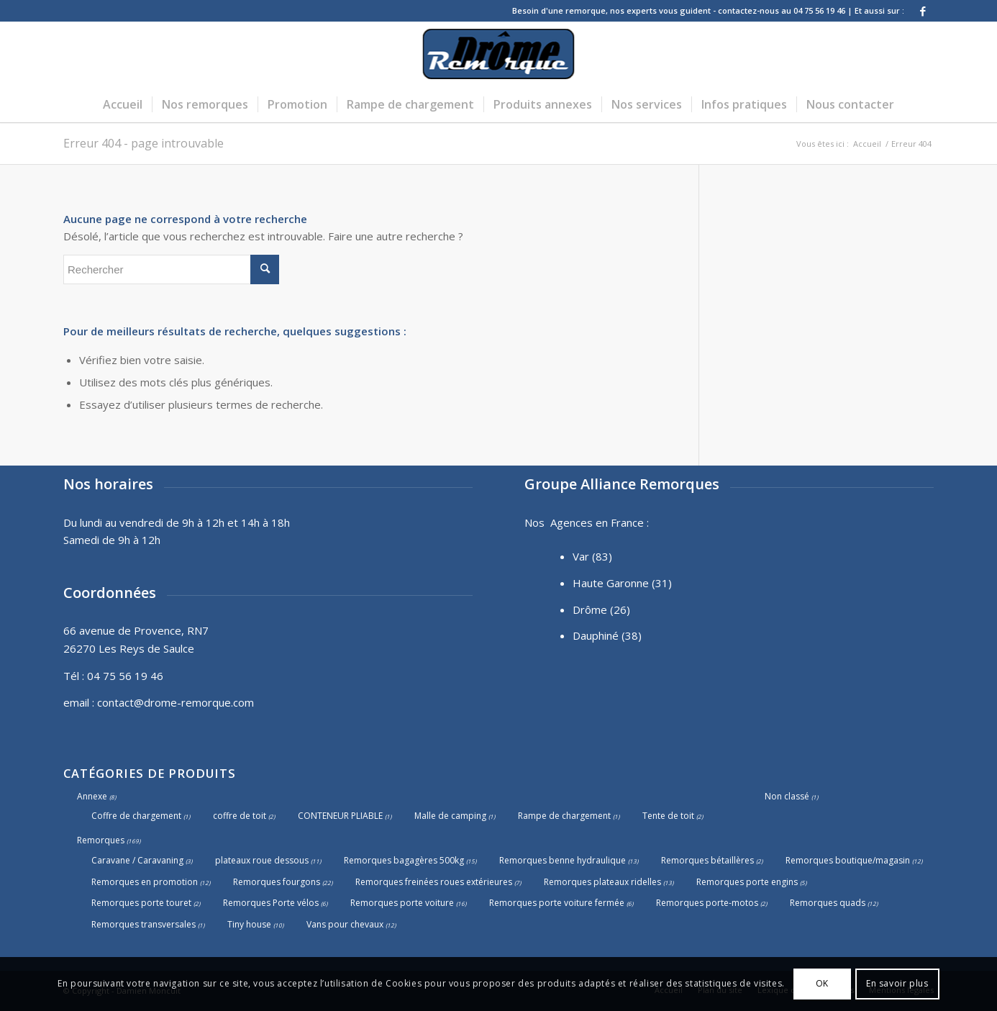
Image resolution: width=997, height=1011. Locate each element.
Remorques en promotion (144, 882)
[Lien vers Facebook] (923, 11)
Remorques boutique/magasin (848, 860)
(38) (632, 635)
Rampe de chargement (564, 816)
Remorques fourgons (276, 882)
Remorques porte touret (141, 903)
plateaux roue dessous (262, 860)
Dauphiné (596, 635)
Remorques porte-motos (707, 903)
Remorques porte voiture (402, 903)
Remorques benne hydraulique (562, 860)
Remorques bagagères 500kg (404, 860)
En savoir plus (897, 983)
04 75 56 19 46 (125, 675)
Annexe (92, 796)
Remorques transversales (143, 924)
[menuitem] (123, 104)
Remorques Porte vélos (271, 903)
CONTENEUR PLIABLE (340, 816)
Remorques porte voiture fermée (556, 903)
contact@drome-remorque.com (175, 702)
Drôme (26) (601, 609)
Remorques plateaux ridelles (602, 882)
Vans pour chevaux (344, 924)
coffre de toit (239, 816)
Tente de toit (668, 816)
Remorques (100, 840)
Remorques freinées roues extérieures (433, 882)
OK (822, 983)
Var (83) (592, 556)
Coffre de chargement (136, 816)
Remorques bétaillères (707, 860)
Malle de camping (450, 816)
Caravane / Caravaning (137, 860)
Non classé (787, 796)
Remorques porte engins (747, 882)
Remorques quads (827, 903)
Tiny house (249, 924)
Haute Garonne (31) (622, 583)
